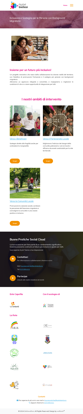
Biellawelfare (29, 411)
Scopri (15, 161)
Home (65, 5)
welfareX (61, 411)
